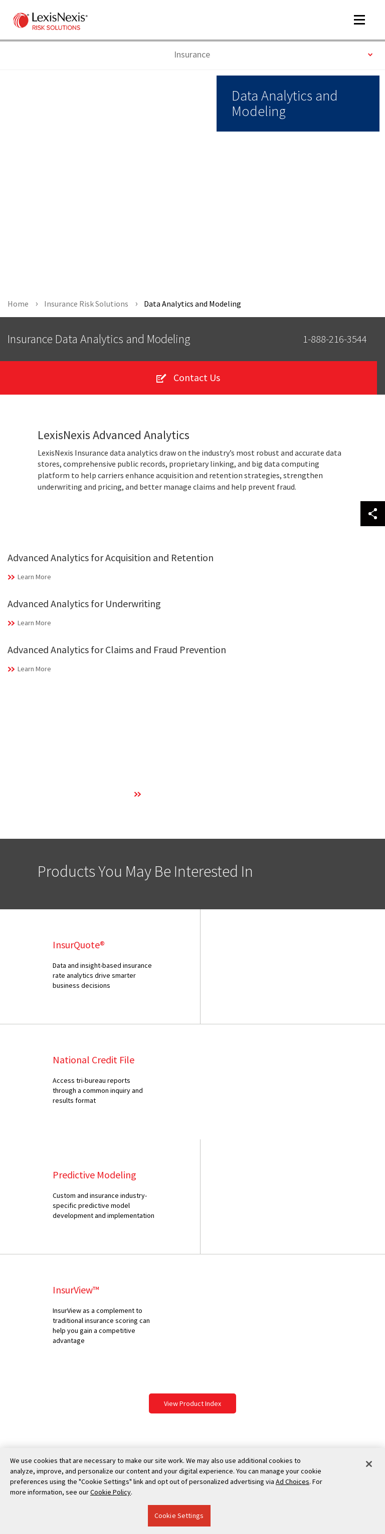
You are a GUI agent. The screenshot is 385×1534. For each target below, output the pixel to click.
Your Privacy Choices (52, 1384)
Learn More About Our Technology (195, 794)
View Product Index (192, 1173)
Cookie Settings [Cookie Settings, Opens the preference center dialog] (179, 1515)
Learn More (34, 577)
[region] (192, 1491)
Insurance (273, 53)
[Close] (369, 1464)
